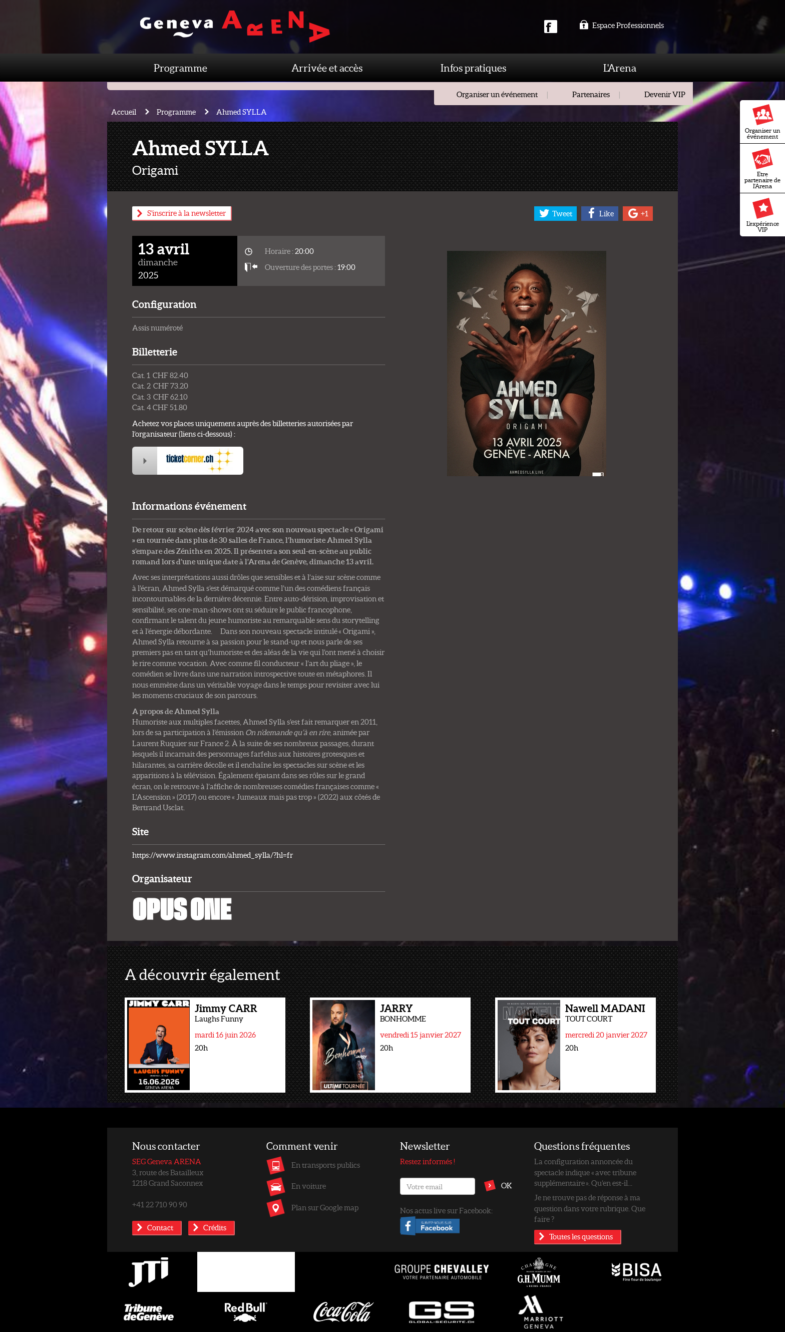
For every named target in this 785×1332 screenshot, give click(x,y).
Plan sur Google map (324, 1207)
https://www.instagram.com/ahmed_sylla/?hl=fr (212, 854)
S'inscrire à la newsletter (186, 212)
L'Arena (619, 68)
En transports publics (325, 1164)
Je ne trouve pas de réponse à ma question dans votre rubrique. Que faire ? (589, 1208)
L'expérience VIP (762, 215)
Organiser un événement (762, 122)
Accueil (123, 111)
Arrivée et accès (326, 68)
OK (506, 1185)
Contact (160, 1227)
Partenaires (591, 94)
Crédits (214, 1227)
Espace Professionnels (621, 25)
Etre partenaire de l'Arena (762, 169)
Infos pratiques (473, 68)
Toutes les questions (581, 1236)
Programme (180, 68)
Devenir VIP (664, 94)
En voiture (308, 1185)
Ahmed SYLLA (241, 111)
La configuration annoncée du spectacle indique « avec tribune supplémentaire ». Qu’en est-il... (585, 1172)
